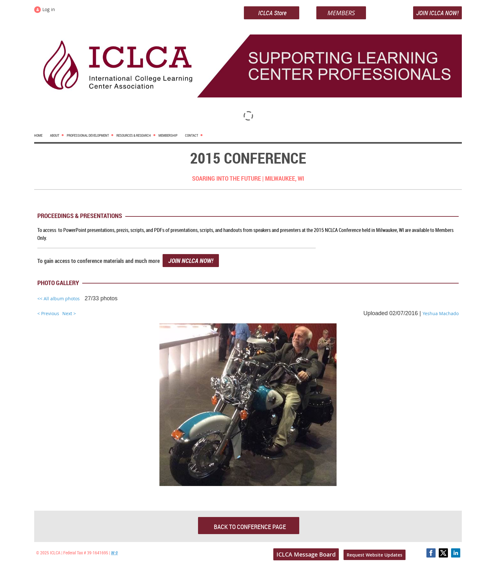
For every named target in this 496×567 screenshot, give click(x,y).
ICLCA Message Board (306, 554)
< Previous (48, 313)
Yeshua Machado (441, 313)
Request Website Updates (374, 555)
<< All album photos (58, 299)
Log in (48, 9)
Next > (69, 313)
